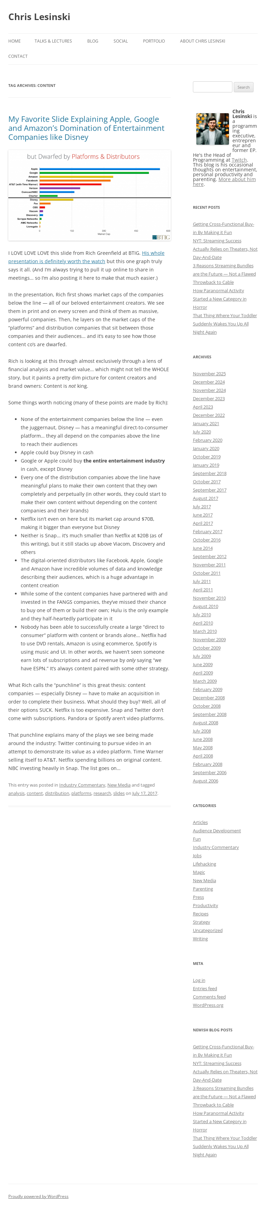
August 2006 (205, 781)
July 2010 (202, 614)
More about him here (224, 181)
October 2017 (207, 481)
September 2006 (210, 772)
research (102, 793)
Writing (200, 938)
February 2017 (207, 531)
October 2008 (207, 706)
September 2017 (210, 490)
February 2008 (207, 764)
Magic (199, 872)
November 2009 (209, 639)
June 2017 (203, 515)
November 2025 (209, 373)
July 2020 (202, 432)
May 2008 (203, 747)
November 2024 (209, 390)
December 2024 (209, 382)
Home (14, 41)
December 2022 (209, 415)
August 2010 (205, 606)
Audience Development (217, 830)
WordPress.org (208, 1005)
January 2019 (206, 465)
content (35, 793)
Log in (199, 980)
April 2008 (203, 756)
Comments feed (209, 997)
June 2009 (203, 664)
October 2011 (207, 573)
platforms (81, 793)
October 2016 (207, 540)
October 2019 (207, 457)
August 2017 (205, 498)
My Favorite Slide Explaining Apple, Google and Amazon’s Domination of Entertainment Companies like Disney (86, 128)
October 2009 (207, 648)
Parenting (203, 889)
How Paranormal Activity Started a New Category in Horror (220, 298)
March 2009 (205, 681)
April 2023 (203, 407)
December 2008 (209, 698)
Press (198, 897)
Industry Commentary (82, 785)
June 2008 (203, 739)
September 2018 (210, 473)
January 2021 (206, 423)
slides (119, 793)
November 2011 (209, 565)
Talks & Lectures (53, 41)
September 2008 (210, 714)
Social (121, 41)
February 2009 (207, 689)
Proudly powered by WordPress (38, 1196)
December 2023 (209, 398)
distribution (57, 793)
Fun (197, 839)
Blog (92, 41)
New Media (119, 785)
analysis (16, 793)
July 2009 (202, 656)
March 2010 (205, 631)
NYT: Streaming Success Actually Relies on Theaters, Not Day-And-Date (225, 249)
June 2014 (203, 548)
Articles (200, 822)
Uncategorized (208, 930)
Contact (18, 56)
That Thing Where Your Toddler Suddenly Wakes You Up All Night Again (225, 323)
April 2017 (203, 523)
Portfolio (154, 41)
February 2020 (207, 440)
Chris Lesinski (39, 16)
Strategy (201, 922)
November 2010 (209, 598)
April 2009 (203, 673)
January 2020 (206, 448)
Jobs (197, 855)
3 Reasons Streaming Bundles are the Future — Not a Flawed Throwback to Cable (224, 273)
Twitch (239, 159)
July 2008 (202, 731)
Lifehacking (204, 864)
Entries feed (205, 988)
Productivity (205, 905)
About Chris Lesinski (202, 41)
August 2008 (205, 722)
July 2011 (202, 581)
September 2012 (210, 556)
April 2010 (203, 623)
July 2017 (202, 506)
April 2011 (203, 589)
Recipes (201, 914)
